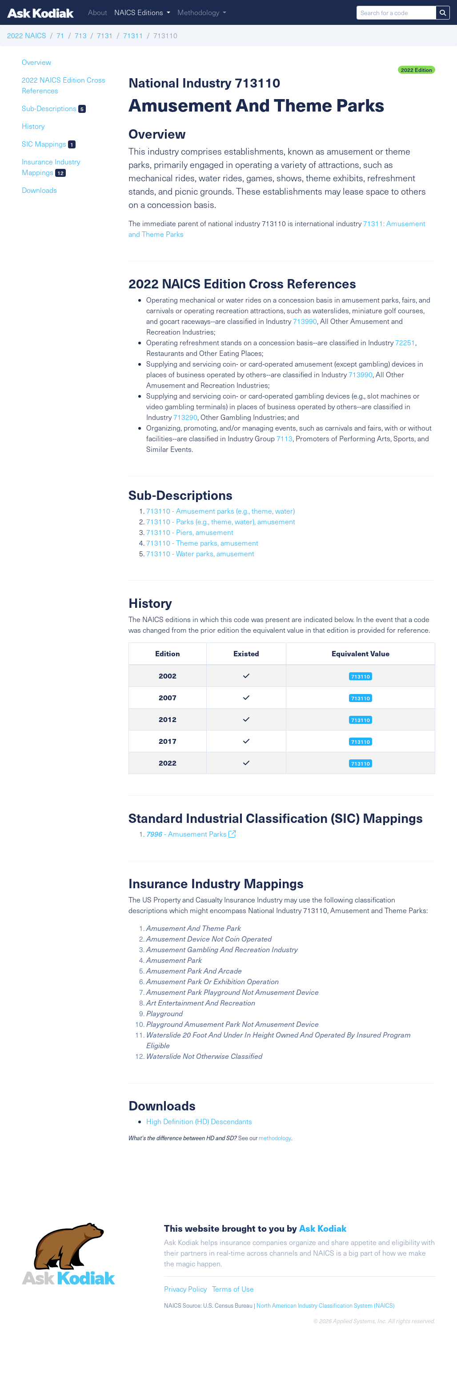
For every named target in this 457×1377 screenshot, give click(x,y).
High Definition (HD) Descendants (199, 1121)
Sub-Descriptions (54, 108)
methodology (275, 1138)
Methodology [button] (199, 12)
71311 (133, 35)
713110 (360, 720)
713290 (185, 417)
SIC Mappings (49, 143)
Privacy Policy (185, 1288)
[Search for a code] (396, 13)
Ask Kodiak (322, 1227)
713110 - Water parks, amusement (200, 553)
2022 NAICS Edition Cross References (63, 85)
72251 (405, 342)
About (97, 12)
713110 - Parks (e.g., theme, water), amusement (220, 521)
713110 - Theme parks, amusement (202, 542)
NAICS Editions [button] (139, 12)
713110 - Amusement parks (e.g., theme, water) (220, 510)
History (33, 126)
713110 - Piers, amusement (189, 532)
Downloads (39, 190)
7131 (105, 35)
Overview (36, 62)
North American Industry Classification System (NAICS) (326, 1305)
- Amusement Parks (191, 833)
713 (81, 35)
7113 (285, 438)
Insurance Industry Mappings (51, 167)
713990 (305, 321)
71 (60, 35)
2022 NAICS (26, 35)
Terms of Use (233, 1288)
